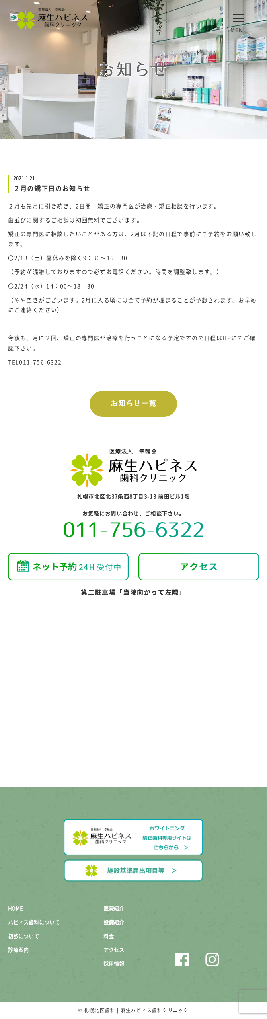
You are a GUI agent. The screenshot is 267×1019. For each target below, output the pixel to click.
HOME (15, 908)
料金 (108, 936)
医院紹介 (113, 908)
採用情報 (113, 963)
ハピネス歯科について (34, 922)
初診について (23, 936)
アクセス (113, 949)
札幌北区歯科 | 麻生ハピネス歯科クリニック (136, 1010)
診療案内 (18, 949)
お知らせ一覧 (134, 403)
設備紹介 (113, 922)
